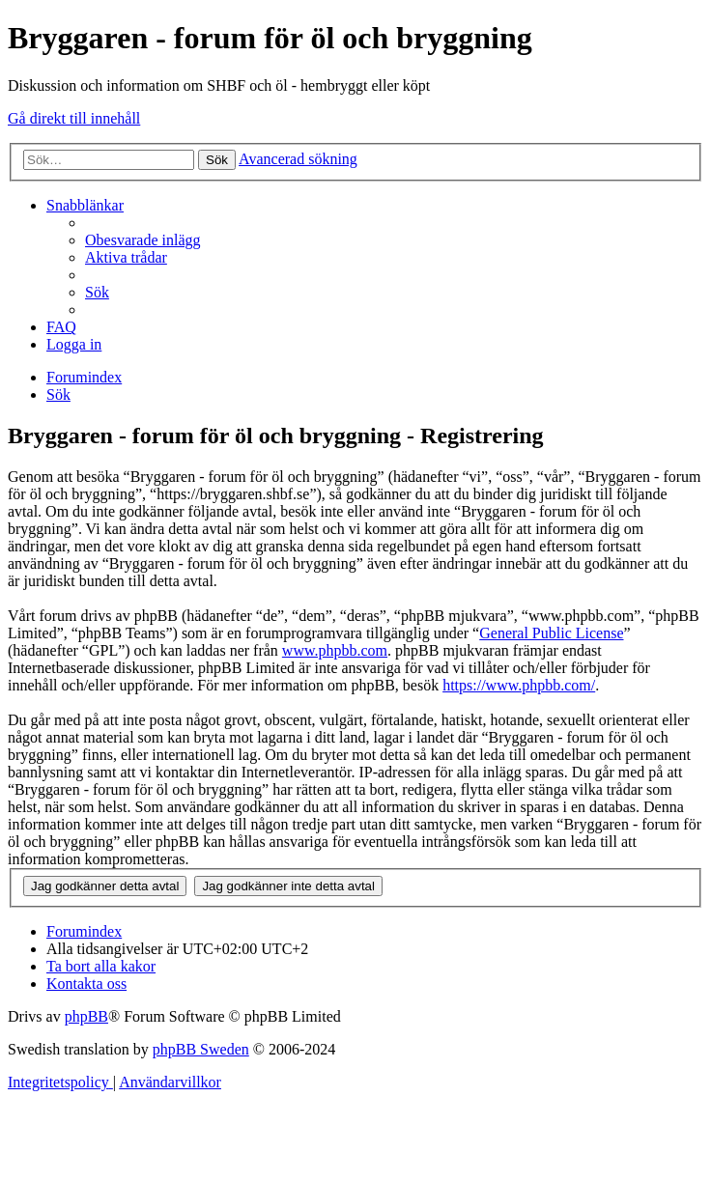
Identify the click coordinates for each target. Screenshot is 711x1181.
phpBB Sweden (201, 1049)
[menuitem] (143, 240)
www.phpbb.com (334, 650)
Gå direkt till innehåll (74, 118)
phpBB (86, 1016)
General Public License (551, 633)
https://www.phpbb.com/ (518, 685)
